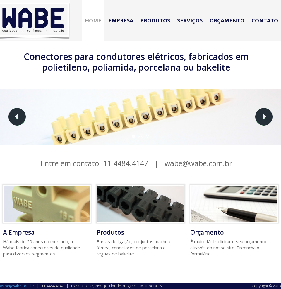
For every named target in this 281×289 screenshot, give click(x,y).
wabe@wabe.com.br (198, 163)
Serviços (190, 20)
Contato (264, 20)
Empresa (120, 20)
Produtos (155, 20)
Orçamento (227, 20)
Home (93, 20)
